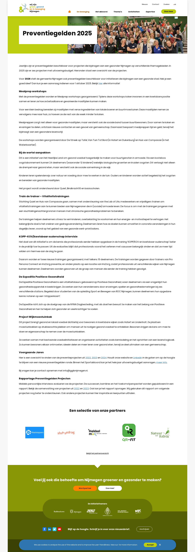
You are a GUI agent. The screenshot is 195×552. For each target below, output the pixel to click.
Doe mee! (110, 498)
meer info (161, 362)
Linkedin (137, 357)
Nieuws (145, 4)
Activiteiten (134, 11)
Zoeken (166, 4)
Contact (155, 4)
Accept (150, 545)
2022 (88, 357)
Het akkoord (101, 11)
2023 (94, 357)
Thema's (118, 11)
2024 (104, 357)
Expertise (150, 11)
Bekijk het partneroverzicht (97, 453)
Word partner (85, 498)
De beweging (83, 11)
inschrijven (144, 529)
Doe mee (168, 11)
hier (100, 83)
